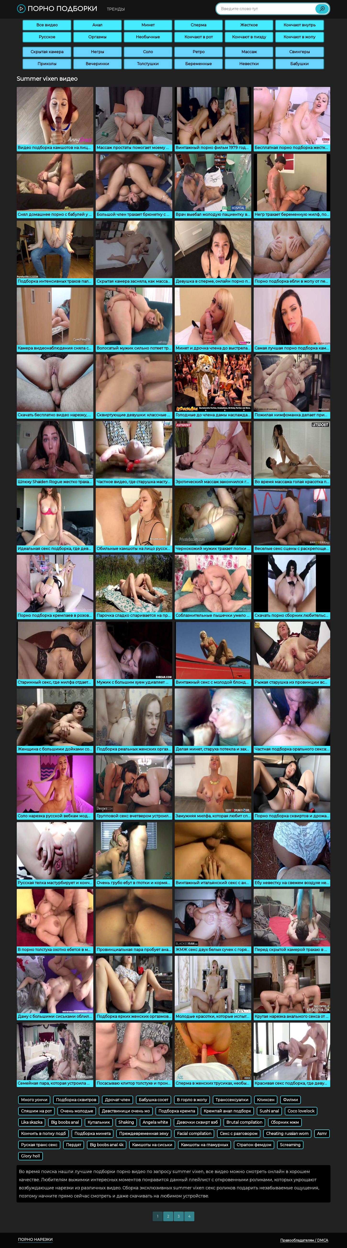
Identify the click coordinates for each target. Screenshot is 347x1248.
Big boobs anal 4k (106, 1145)
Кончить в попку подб (43, 1133)
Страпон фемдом (254, 1145)
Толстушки (148, 64)
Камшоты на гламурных (204, 1145)
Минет (148, 25)
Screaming (290, 1145)
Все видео (47, 25)
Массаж (249, 52)
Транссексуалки (232, 1100)
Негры (97, 52)
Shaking (126, 1122)
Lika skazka (31, 1122)
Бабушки (299, 64)
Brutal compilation (244, 1122)
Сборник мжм (285, 1122)
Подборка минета (92, 1133)
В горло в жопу (192, 1100)
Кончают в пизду (249, 37)
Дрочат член (117, 1100)
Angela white (155, 1122)
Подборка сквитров (76, 1100)
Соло (148, 52)
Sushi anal (269, 1111)
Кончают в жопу (299, 37)
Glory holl (30, 1156)
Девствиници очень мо (126, 1111)
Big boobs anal (65, 1122)
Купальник (99, 1122)
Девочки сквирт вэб (197, 1122)
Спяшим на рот (36, 1111)
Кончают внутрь (300, 25)
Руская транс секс (39, 1145)
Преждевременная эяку (143, 1133)
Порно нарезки (35, 1239)
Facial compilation (194, 1133)
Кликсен (265, 1100)
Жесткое (249, 25)
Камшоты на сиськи (152, 1145)
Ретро (199, 52)
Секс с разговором (238, 1133)
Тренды (116, 9)
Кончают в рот (199, 37)
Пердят (73, 1145)
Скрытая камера (47, 52)
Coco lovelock (301, 1111)
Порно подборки (57, 9)
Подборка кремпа (176, 1111)
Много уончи (34, 1100)
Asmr (322, 1133)
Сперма (198, 25)
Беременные (198, 64)
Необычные (148, 37)
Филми (290, 1100)
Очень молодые (76, 1111)
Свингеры (299, 52)
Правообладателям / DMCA (304, 1240)
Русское (47, 37)
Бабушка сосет (153, 1100)
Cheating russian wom (287, 1133)
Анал (97, 25)
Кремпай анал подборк (227, 1111)
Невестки (249, 64)
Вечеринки (97, 64)
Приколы (47, 64)
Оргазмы (97, 37)
